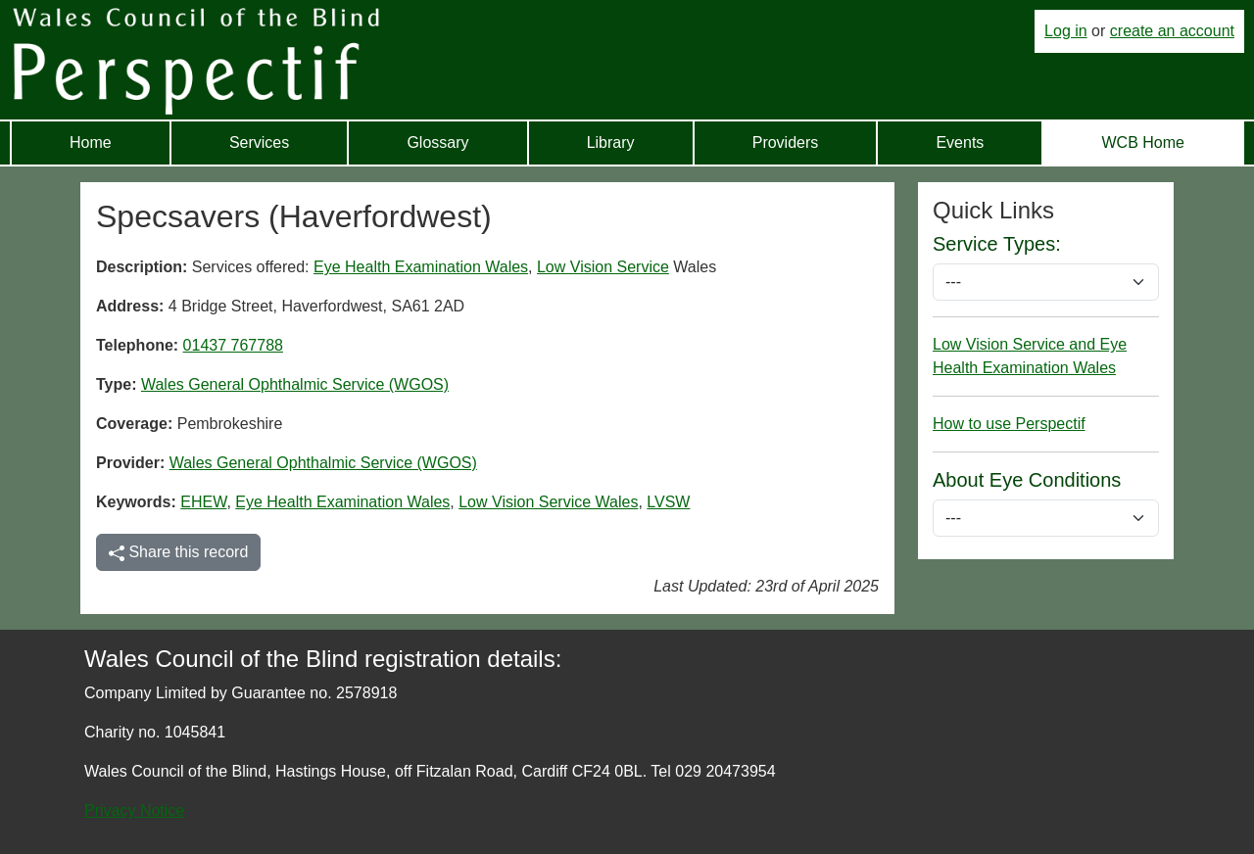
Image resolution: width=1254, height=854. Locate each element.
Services (259, 142)
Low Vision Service (603, 267)
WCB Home (1142, 142)
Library (611, 142)
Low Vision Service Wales (548, 502)
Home (91, 142)
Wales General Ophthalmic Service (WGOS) (295, 384)
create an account (1172, 31)
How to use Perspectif (1009, 423)
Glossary (437, 142)
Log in (1065, 31)
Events (960, 142)
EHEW (203, 502)
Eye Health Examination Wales (421, 267)
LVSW (668, 502)
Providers (785, 142)
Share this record (178, 552)
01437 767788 (233, 345)
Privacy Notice (134, 810)
